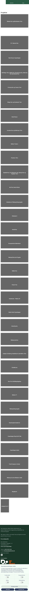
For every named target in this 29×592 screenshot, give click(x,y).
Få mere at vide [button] (14, 586)
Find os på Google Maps (6, 546)
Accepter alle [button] (21, 589)
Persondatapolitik (5, 539)
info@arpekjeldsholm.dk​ (9, 550)
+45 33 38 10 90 (8, 549)
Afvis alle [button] (8, 589)
